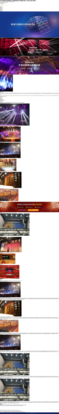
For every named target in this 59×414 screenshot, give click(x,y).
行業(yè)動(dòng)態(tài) (4, 281)
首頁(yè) (1, 6)
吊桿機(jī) (1, 10)
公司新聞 (1, 281)
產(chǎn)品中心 (1, 8)
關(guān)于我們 (6, 405)
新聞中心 (9, 405)
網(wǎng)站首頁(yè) (2, 405)
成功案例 (1, 212)
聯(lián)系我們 (16, 405)
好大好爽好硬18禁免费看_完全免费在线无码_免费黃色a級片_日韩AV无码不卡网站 (18, 0)
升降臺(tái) (22, 405)
